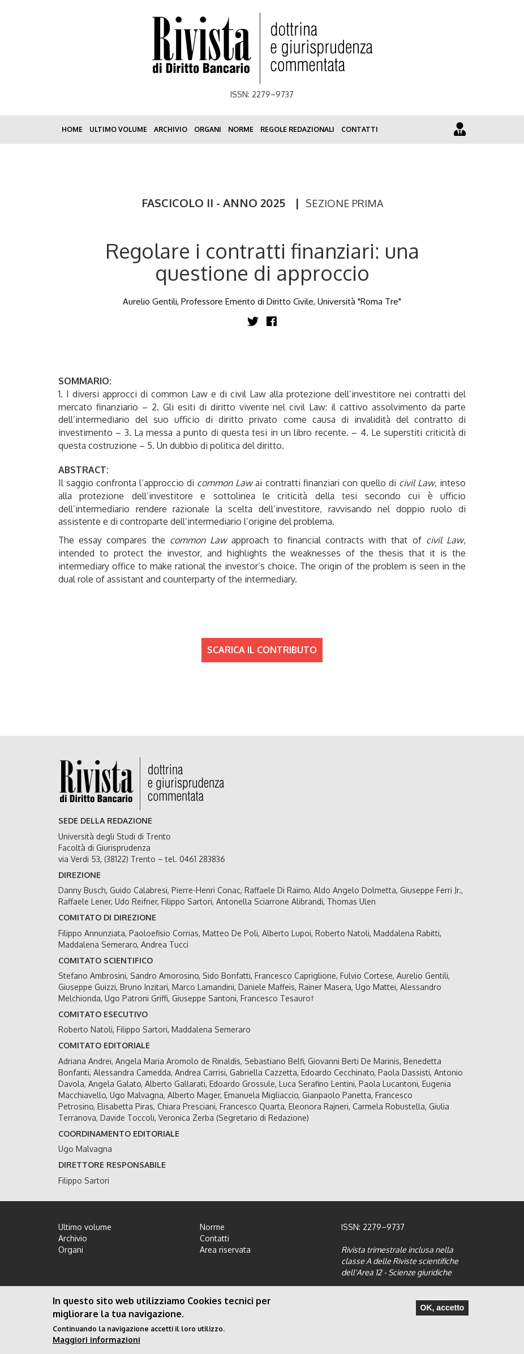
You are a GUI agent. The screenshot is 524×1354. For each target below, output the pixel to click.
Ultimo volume (118, 129)
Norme (241, 129)
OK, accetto (442, 1307)
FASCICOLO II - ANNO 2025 (213, 202)
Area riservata (225, 1249)
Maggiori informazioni (96, 1339)
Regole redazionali (297, 129)
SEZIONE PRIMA (344, 203)
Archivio (170, 129)
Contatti (359, 129)
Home (72, 129)
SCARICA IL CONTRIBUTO (262, 649)
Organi (207, 129)
